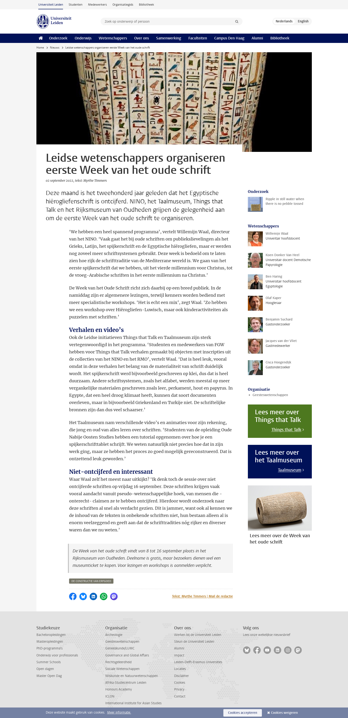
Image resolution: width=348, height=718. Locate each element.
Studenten (75, 5)
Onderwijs (83, 38)
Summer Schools (48, 662)
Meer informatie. (119, 712)
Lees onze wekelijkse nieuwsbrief (266, 635)
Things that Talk (286, 429)
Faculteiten (197, 38)
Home (40, 47)
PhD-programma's (49, 648)
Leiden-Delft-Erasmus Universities (198, 662)
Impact (179, 655)
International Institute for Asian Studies (133, 703)
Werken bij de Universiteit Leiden (197, 635)
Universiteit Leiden (50, 5)
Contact (179, 696)
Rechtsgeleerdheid (118, 662)
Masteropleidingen (49, 641)
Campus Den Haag (229, 38)
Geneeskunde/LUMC (119, 648)
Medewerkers (97, 5)
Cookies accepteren (242, 713)
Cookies (179, 682)
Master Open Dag (49, 676)
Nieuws (54, 47)
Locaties (180, 669)
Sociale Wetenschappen (122, 669)
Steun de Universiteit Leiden (194, 641)
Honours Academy (118, 689)
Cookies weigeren (284, 713)
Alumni (257, 38)
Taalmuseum (289, 470)
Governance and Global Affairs (127, 655)
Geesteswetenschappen (270, 395)
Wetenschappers (113, 38)
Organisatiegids (122, 5)
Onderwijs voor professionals (57, 655)
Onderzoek (58, 38)
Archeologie (113, 635)
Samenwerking (168, 38)
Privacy (179, 689)
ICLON (109, 696)
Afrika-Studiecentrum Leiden (125, 682)
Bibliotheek (146, 5)
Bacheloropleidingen (51, 635)
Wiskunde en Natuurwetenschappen (131, 676)
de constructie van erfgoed (91, 581)
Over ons (141, 38)
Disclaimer (181, 676)
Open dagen (45, 669)
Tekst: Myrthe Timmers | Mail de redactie (202, 596)
